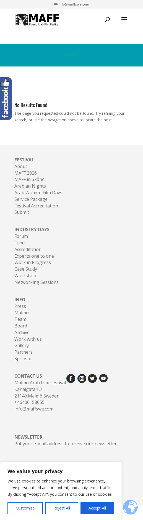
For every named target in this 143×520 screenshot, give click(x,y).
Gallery (21, 345)
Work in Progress (32, 262)
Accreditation (27, 249)
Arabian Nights (30, 186)
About (20, 166)
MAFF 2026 (25, 173)
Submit (21, 212)
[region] (61, 491)
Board (20, 326)
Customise (25, 508)
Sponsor (23, 359)
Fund (19, 243)
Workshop (25, 276)
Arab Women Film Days (38, 193)
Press (20, 306)
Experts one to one (34, 256)
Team (20, 319)
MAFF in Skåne (29, 179)
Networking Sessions (36, 282)
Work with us (28, 339)
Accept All (97, 508)
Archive (22, 332)
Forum (21, 236)
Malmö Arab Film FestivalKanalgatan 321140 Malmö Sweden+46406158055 (40, 389)
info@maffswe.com (33, 409)
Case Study (25, 269)
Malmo (21, 313)
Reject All (61, 508)
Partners (23, 352)
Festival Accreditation (36, 206)
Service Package (31, 199)
